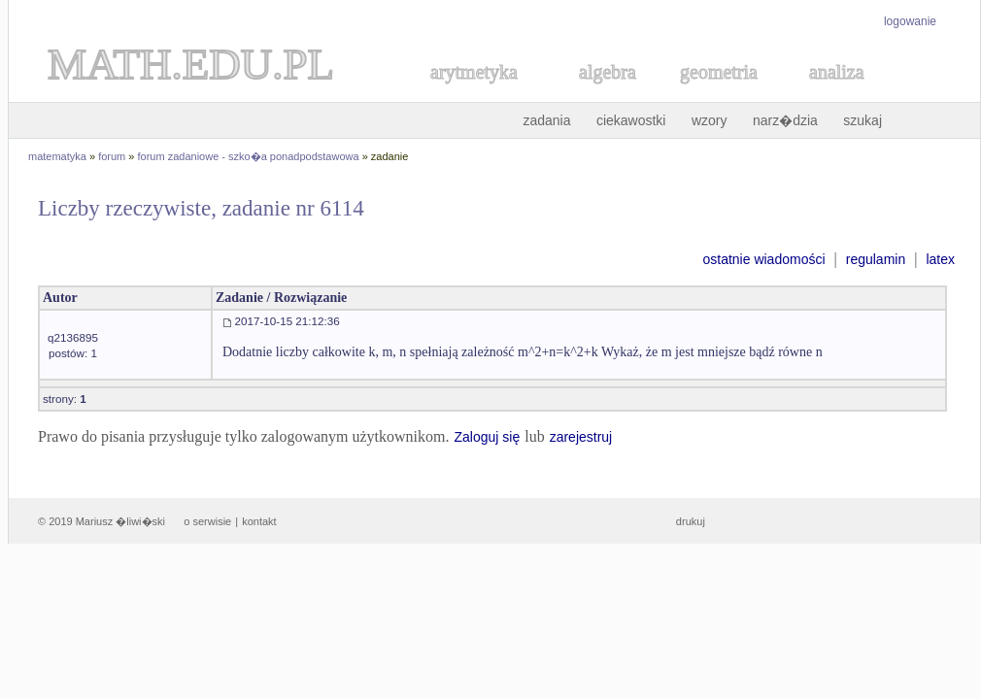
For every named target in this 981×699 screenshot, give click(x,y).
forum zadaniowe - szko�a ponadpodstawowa (248, 156)
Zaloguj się (487, 437)
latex (940, 259)
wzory (709, 120)
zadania (546, 120)
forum (111, 156)
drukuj (690, 521)
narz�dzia (785, 120)
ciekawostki (631, 120)
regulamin (875, 259)
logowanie (910, 21)
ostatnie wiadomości (763, 259)
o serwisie (207, 521)
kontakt (259, 521)
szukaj (862, 120)
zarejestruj (581, 437)
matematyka (57, 156)
